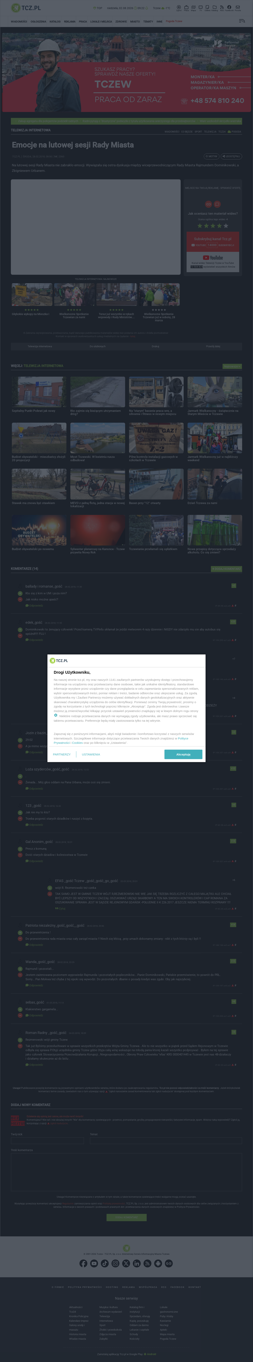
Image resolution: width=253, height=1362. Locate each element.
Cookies (77, 742)
